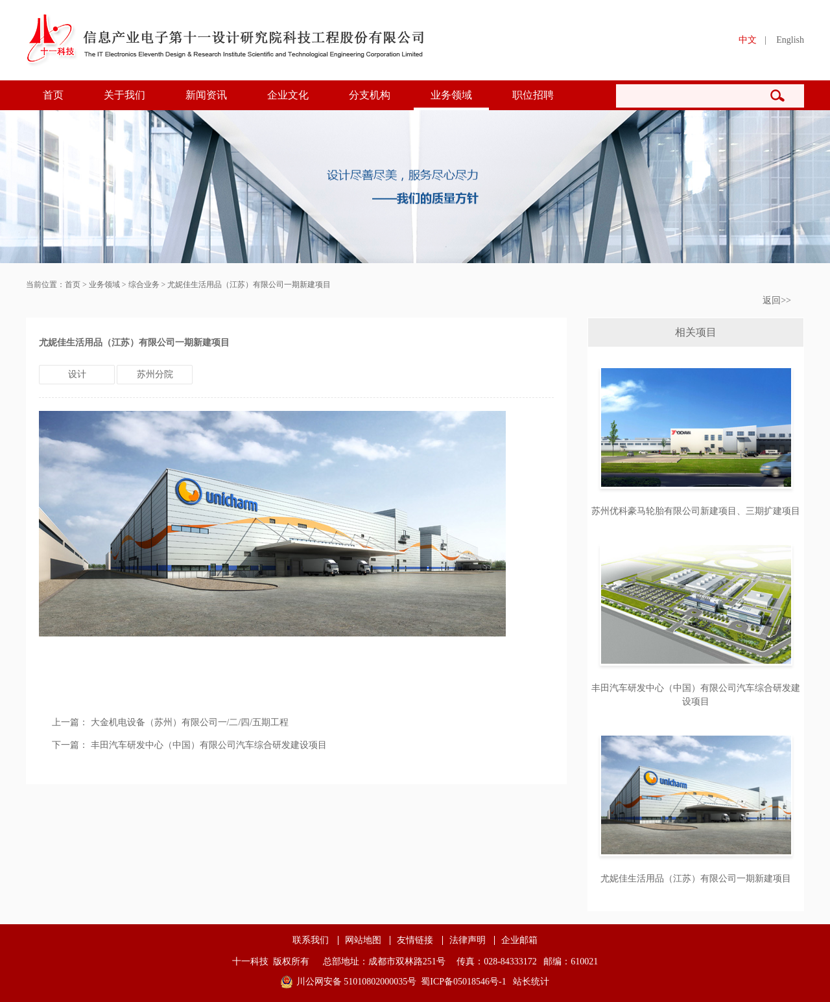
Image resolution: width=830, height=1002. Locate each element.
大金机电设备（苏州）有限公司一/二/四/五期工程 (190, 722)
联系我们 (310, 940)
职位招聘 (533, 94)
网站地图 (363, 940)
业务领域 (451, 94)
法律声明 (467, 940)
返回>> (777, 300)
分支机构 (369, 94)
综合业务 (144, 284)
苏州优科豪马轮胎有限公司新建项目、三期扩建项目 (695, 511)
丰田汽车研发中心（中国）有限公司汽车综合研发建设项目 (209, 745)
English (790, 40)
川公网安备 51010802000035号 (356, 981)
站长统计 (531, 981)
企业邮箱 (519, 940)
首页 (53, 94)
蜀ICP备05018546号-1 (463, 981)
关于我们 (124, 94)
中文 (748, 40)
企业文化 (288, 94)
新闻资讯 (206, 94)
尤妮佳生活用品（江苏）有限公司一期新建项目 (249, 284)
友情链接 (415, 940)
